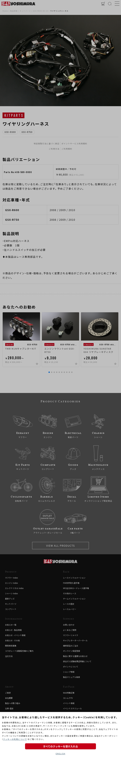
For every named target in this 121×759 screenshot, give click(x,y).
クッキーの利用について (15, 739)
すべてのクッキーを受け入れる (60, 746)
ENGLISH (60, 753)
